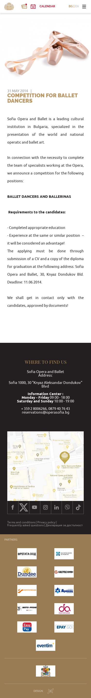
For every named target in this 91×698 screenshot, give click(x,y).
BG (71, 6)
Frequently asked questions (25, 525)
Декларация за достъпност (64, 525)
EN (77, 6)
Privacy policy (46, 522)
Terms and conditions (21, 522)
